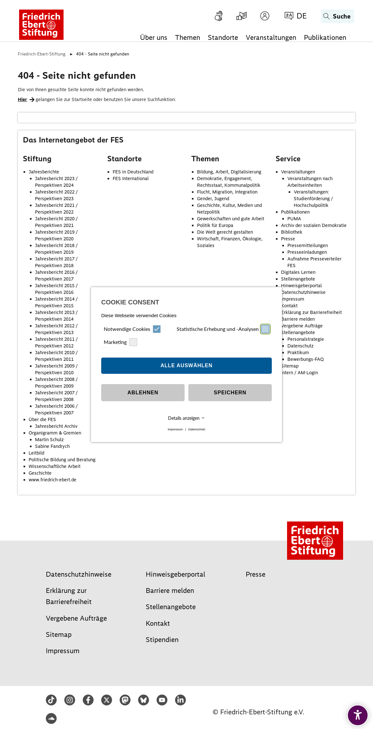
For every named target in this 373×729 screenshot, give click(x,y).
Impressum (175, 429)
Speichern (230, 392)
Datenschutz (196, 429)
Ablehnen (143, 392)
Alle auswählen (186, 365)
